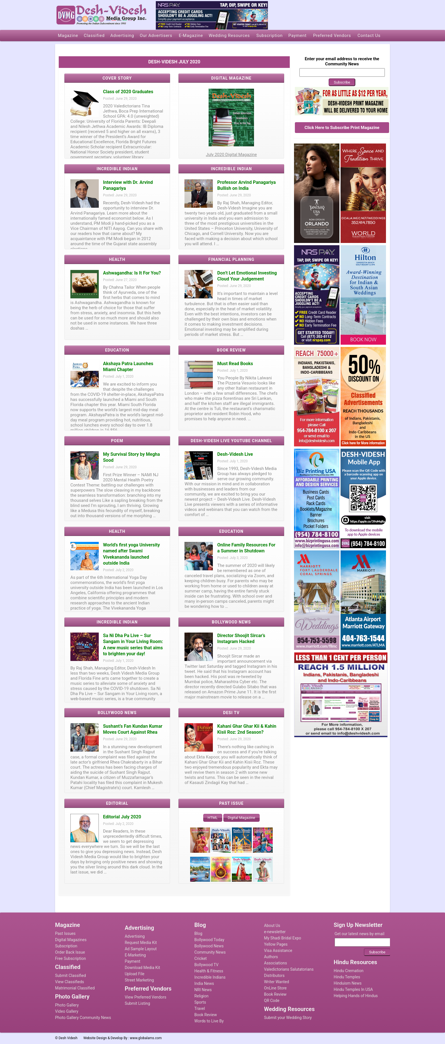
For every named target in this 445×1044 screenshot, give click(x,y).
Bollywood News (209, 946)
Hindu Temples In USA (353, 989)
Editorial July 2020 (122, 817)
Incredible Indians (210, 977)
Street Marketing (139, 980)
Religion (201, 996)
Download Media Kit (142, 967)
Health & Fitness (208, 971)
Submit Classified (70, 975)
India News (204, 983)
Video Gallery (66, 1011)
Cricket (200, 958)
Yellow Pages (275, 944)
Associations (275, 963)
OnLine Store (275, 988)
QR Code (271, 1000)
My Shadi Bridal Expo (282, 938)
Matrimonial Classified (75, 988)
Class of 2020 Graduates (128, 91)
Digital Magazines (71, 939)
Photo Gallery (67, 1005)
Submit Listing (137, 1003)
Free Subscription (70, 958)
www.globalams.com (146, 1038)
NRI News (203, 989)
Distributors (274, 975)
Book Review (205, 1014)
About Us (272, 925)
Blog (198, 933)
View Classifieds (69, 981)
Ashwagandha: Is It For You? (132, 273)
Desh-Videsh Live (235, 454)
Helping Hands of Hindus (356, 995)
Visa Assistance (278, 950)
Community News (210, 952)
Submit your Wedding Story (288, 1017)
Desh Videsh (67, 1038)
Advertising (134, 936)
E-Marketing (135, 955)
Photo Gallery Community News (83, 1017)
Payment (132, 961)
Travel (199, 1008)
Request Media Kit (141, 942)
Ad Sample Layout (141, 949)
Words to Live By (209, 1021)
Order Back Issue (70, 952)
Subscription (66, 946)
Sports (200, 1002)
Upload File (134, 974)
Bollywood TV (206, 964)
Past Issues (65, 933)
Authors (271, 956)
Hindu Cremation (349, 970)
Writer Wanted (276, 981)
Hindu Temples (347, 977)
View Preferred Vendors (145, 997)
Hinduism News (348, 983)
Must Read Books (235, 363)
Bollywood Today (209, 939)
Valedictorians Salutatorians (289, 969)
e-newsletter (275, 931)
